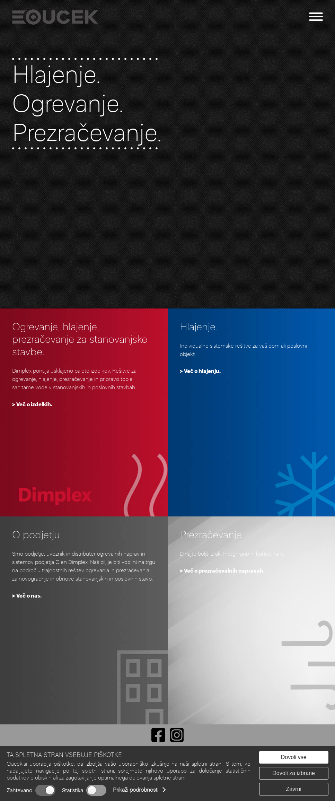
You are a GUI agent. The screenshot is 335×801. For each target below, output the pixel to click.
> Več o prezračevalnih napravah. (222, 570)
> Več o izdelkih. (32, 404)
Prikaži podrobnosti (135, 789)
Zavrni (293, 789)
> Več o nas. (27, 595)
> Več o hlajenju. (200, 371)
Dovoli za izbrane (293, 773)
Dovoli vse (294, 757)
